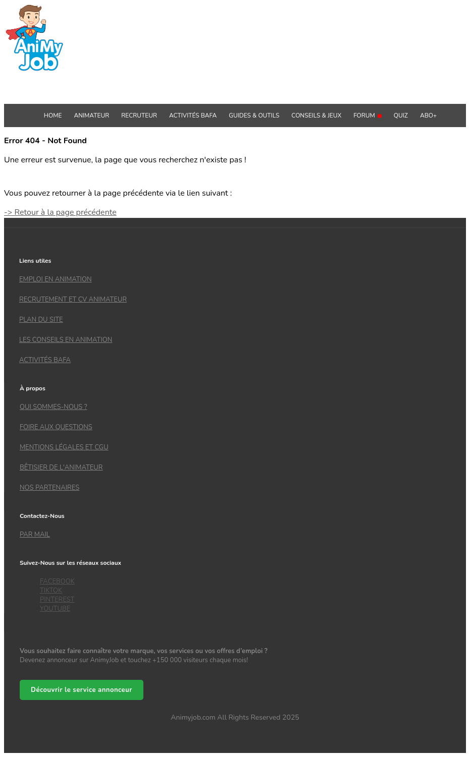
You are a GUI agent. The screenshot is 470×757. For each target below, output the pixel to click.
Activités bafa (45, 360)
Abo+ (428, 115)
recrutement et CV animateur (73, 299)
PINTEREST (57, 599)
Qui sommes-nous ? (53, 407)
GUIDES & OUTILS (254, 115)
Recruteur (139, 115)
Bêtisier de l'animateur (61, 467)
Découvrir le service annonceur (81, 689)
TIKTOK (51, 590)
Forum (367, 115)
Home (53, 115)
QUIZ (401, 115)
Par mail (35, 534)
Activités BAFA (193, 115)
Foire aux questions (56, 427)
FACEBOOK (57, 581)
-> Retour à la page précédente (60, 212)
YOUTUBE (55, 608)
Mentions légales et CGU (64, 447)
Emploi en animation (55, 279)
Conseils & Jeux (316, 115)
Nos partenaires (49, 487)
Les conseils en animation (65, 339)
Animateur (91, 115)
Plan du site (41, 319)
